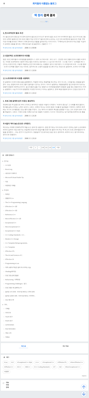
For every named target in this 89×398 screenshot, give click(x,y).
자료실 (7, 337)
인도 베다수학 (9, 300)
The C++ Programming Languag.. (16, 202)
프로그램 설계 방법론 (12, 276)
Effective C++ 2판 (11, 206)
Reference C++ (10, 215)
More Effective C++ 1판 (13, 219)
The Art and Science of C (13, 255)
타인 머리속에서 (10, 329)
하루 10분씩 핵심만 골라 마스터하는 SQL (18, 267)
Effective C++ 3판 (11, 211)
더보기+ (84, 376)
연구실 (6, 161)
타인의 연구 (9, 321)
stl (60, 367)
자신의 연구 (9, 317)
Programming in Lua (12, 263)
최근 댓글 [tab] (65, 346)
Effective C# (9, 259)
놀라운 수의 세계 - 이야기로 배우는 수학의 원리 (20, 292)
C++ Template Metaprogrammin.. (16, 243)
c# (13, 362)
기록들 (7, 309)
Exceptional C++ (10, 223)
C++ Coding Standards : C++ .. (15, 235)
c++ (38, 362)
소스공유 (8, 165)
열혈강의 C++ (9, 198)
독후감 (7, 194)
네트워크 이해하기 (11, 173)
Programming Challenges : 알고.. (16, 284)
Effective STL (10, 251)
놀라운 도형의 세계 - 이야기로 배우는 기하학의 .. (20, 296)
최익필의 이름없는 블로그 (44, 3)
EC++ (19, 367)
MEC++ (28, 367)
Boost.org (8, 169)
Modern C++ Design (12, 239)
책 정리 (6, 190)
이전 (31, 147)
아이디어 (8, 313)
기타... (6, 305)
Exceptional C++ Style (12, 231)
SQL (6, 182)
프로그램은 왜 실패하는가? (13, 288)
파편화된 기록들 (10, 186)
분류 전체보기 (9, 155)
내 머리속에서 (9, 325)
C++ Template (10, 247)
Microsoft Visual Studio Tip (14, 177)
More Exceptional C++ (12, 227)
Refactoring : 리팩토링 (12, 280)
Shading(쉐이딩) (10, 271)
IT (54, 367)
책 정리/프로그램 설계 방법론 (13, 48)
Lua (6, 362)
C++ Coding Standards (42, 367)
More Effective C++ (77, 362)
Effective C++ (9, 367)
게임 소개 (8, 333)
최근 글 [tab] (23, 346)
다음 (58, 147)
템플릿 (7, 371)
